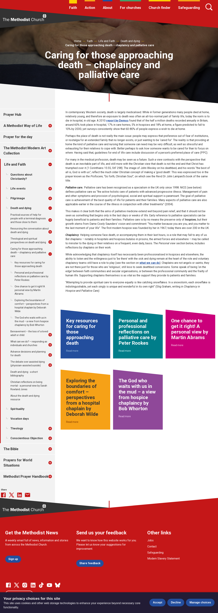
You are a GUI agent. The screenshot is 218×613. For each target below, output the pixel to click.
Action (90, 8)
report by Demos (117, 120)
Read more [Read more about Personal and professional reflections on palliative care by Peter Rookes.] (125, 350)
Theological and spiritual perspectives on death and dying (28, 240)
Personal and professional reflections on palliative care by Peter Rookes (31, 276)
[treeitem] (54, 125)
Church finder (159, 8)
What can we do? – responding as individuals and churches (28, 343)
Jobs (150, 540)
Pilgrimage (17, 198)
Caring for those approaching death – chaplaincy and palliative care (109, 45)
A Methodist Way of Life (22, 126)
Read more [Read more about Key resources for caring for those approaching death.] (72, 350)
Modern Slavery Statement (163, 558)
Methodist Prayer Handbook (25, 476)
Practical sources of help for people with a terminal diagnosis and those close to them (28, 218)
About (107, 8)
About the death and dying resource (25, 397)
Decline (176, 602)
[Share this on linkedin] (19, 495)
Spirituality (17, 409)
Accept (157, 602)
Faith (73, 8)
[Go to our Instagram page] (25, 585)
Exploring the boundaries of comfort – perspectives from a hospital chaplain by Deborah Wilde (31, 306)
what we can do (149, 262)
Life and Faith (106, 41)
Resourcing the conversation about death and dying (29, 230)
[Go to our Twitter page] (16, 585)
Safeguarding (189, 8)
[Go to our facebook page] (8, 585)
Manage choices (200, 602)
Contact (152, 546)
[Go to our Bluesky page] (58, 585)
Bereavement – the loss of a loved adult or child (29, 333)
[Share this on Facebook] (3, 495)
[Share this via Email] (27, 495)
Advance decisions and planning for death (28, 353)
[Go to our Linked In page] (33, 585)
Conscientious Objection (26, 438)
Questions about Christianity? (21, 176)
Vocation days (19, 418)
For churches (130, 8)
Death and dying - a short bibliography (24, 373)
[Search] (208, 6)
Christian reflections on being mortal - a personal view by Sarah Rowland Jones (28, 386)
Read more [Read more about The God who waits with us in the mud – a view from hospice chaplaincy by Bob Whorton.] (125, 416)
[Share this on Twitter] (11, 495)
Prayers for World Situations (17, 462)
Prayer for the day (17, 137)
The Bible (10, 449)
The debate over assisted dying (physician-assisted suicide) (27, 363)
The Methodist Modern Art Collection (24, 150)
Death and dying (130, 41)
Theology (16, 428)
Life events (18, 188)
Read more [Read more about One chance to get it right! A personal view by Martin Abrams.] (177, 345)
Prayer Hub (12, 114)
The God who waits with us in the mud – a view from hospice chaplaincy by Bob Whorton (32, 321)
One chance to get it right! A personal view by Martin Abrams (30, 290)
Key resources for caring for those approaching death (30, 264)
